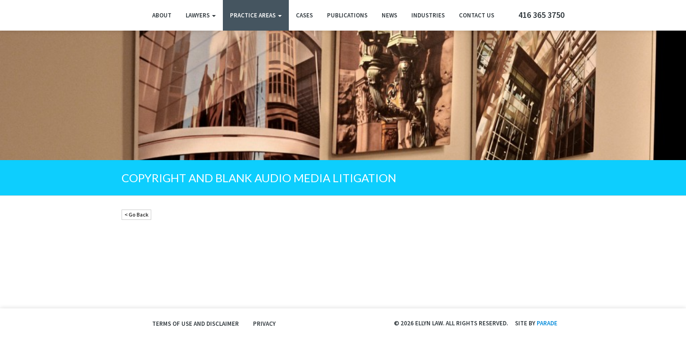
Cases (304, 15)
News (389, 15)
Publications (347, 15)
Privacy (264, 324)
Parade (547, 323)
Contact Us (476, 15)
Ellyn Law (129, 15)
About (162, 15)
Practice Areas (256, 15)
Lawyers (201, 15)
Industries (428, 15)
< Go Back (136, 214)
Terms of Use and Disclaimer (195, 324)
